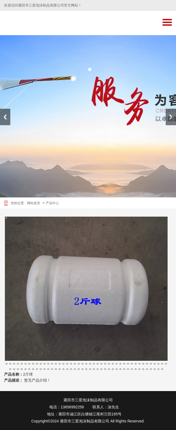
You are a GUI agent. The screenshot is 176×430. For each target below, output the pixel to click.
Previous (5, 117)
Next (171, 117)
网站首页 (33, 203)
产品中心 (52, 203)
